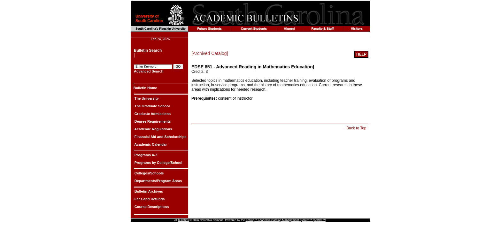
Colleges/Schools (149, 173)
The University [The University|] (146, 98)
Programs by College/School (158, 163)
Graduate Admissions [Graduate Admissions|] (152, 114)
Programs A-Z (146, 155)
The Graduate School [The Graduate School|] (152, 106)
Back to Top (356, 128)
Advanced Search (148, 71)
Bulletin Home (145, 88)
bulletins (183, 220)
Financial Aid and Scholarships (160, 137)
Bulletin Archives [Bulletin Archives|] (148, 191)
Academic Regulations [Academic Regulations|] (153, 129)
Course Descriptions (151, 207)
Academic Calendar (150, 144)
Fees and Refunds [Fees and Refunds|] (149, 199)
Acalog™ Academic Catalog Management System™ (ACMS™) (286, 220)
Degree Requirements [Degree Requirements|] (152, 121)
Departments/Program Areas (158, 181)
